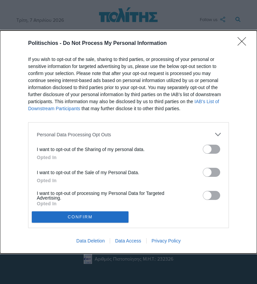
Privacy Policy (166, 240)
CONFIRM (80, 216)
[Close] (244, 43)
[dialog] (128, 141)
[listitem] (128, 134)
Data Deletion (90, 240)
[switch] (211, 149)
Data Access (128, 240)
